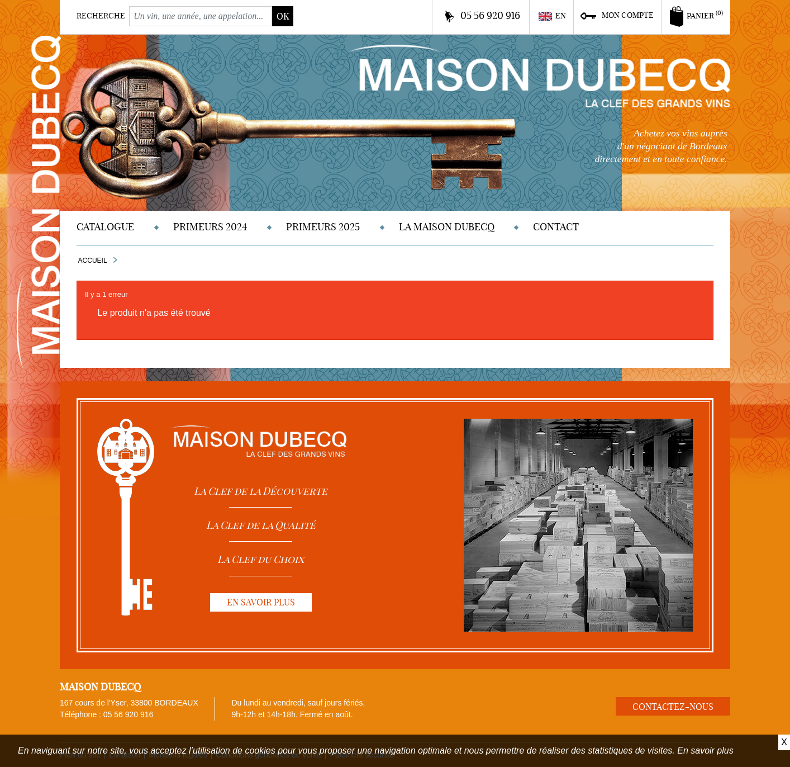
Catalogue (105, 226)
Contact (556, 226)
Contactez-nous (672, 706)
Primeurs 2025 (323, 226)
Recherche (101, 16)
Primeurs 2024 (210, 226)
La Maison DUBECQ (446, 226)
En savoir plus (705, 750)
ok (283, 16)
